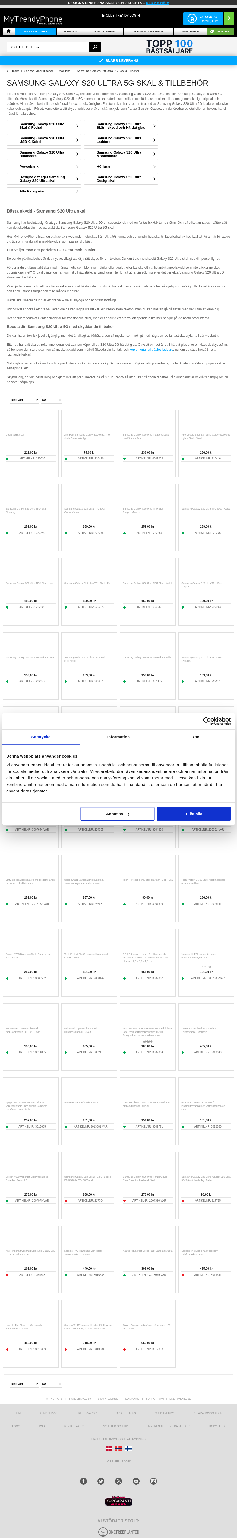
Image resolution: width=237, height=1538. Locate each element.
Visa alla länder (118, 1461)
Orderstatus (126, 1413)
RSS (42, 1426)
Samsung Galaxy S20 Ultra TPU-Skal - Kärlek (148, 583)
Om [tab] (196, 736)
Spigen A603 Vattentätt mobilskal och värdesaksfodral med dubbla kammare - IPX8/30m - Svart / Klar (27, 1106)
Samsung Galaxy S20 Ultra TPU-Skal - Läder (30, 657)
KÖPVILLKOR (217, 1426)
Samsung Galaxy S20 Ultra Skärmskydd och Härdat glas (121, 125)
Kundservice (49, 1413)
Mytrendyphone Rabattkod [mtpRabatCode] (169, 1426)
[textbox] (54, 47)
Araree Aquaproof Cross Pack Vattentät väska (148, 1250)
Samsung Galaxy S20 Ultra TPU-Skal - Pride (147, 657)
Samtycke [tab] (40, 736)
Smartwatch (190, 31)
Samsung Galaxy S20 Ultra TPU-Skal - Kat (87, 583)
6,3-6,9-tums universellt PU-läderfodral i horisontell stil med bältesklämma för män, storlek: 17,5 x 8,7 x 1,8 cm (146, 958)
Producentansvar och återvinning (118, 1439)
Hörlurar (103, 166)
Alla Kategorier (36, 31)
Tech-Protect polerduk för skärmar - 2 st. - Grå (148, 879)
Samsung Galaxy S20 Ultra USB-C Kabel (42, 139)
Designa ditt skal (15, 434)
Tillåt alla (194, 813)
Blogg (15, 1426)
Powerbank (29, 166)
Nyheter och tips (116, 1426)
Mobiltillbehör (104, 31)
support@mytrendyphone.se (168, 1398)
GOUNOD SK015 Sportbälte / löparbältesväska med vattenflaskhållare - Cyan (203, 1106)
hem (18, 1413)
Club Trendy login (123, 15)
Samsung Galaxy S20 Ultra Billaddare (42, 154)
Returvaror (87, 1413)
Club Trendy (164, 1413)
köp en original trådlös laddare (151, 349)
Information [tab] (118, 736)
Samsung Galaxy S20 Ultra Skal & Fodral (42, 125)
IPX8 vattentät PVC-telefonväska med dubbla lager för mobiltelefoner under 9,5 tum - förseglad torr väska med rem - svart (147, 1032)
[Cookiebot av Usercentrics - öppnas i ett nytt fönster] (207, 721)
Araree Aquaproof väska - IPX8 (81, 1102)
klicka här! (157, 3)
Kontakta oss (74, 1426)
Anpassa (118, 813)
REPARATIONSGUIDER (207, 1413)
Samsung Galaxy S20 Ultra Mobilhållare (119, 154)
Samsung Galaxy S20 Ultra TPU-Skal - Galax (205, 508)
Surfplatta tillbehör (148, 31)
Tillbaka (14, 70)
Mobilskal (71, 31)
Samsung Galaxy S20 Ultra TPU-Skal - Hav (29, 583)
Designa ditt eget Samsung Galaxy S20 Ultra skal (42, 178)
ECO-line (223, 31)
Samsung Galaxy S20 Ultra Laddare (119, 139)
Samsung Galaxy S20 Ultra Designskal (119, 178)
